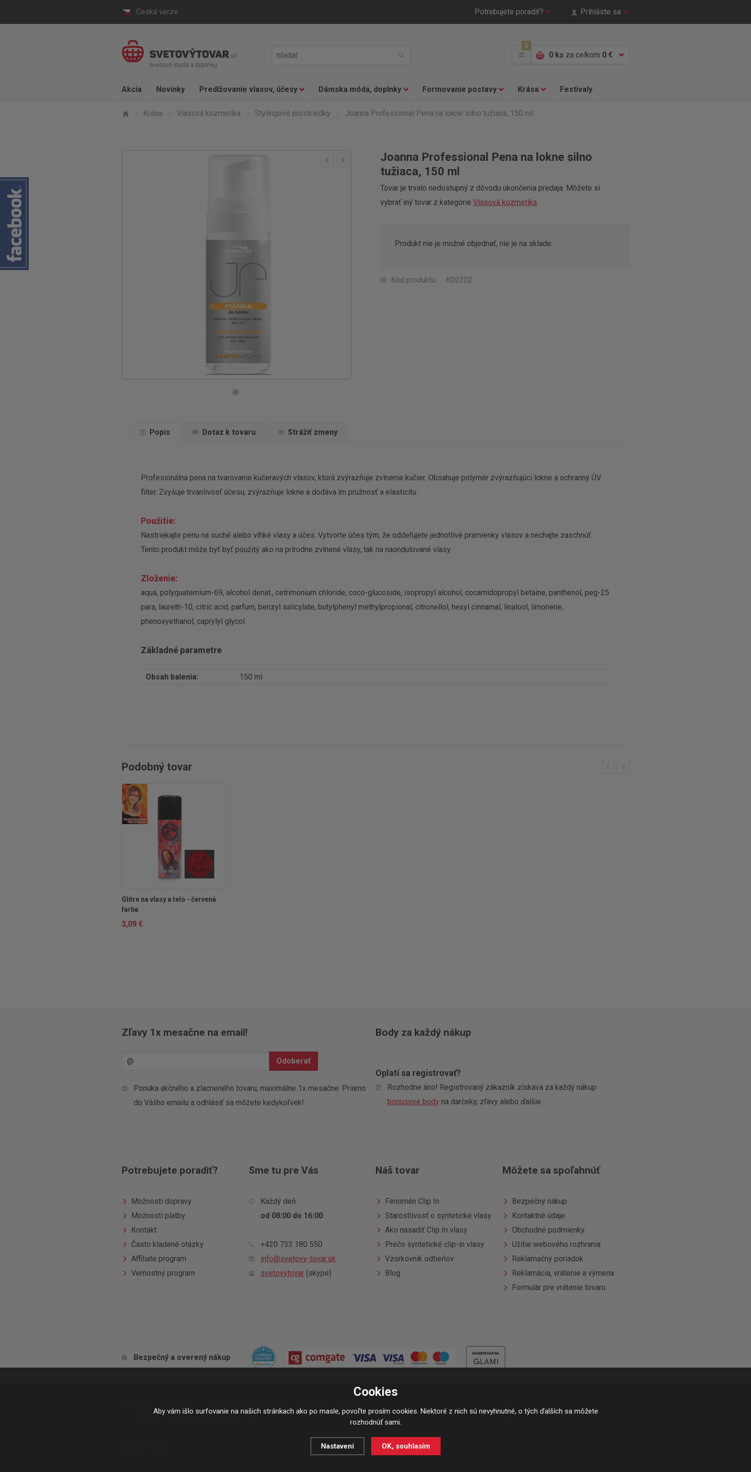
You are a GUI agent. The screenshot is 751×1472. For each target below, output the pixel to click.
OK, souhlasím (406, 1446)
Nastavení (337, 1446)
